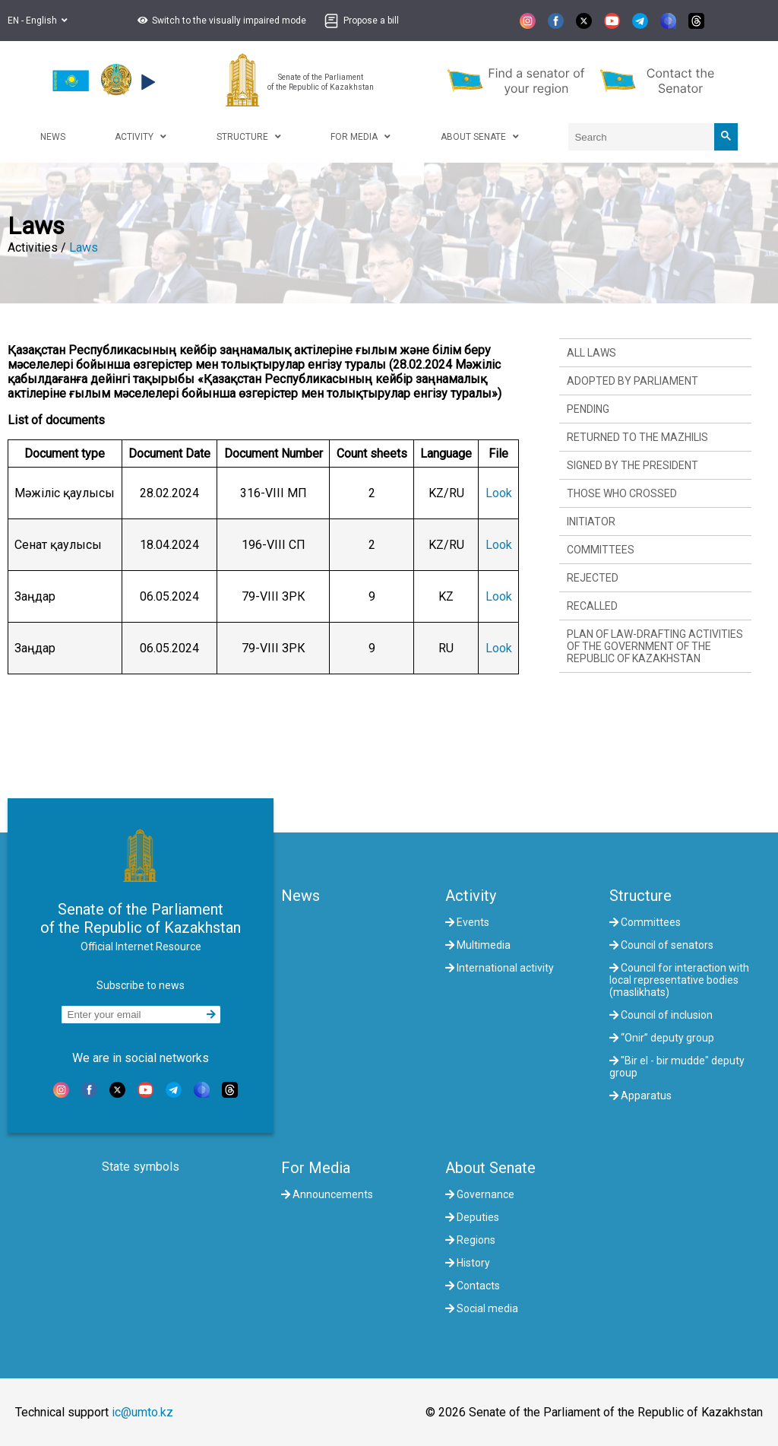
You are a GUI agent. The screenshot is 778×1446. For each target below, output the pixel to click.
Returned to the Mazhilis (637, 437)
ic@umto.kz (142, 1412)
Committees (600, 550)
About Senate (490, 1168)
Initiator (591, 521)
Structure (640, 895)
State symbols (140, 1166)
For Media (315, 1168)
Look (498, 493)
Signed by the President (632, 465)
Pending (588, 409)
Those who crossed (622, 493)
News (300, 895)
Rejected (592, 578)
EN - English (38, 20)
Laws (83, 247)
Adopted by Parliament (632, 381)
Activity (470, 895)
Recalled (592, 606)
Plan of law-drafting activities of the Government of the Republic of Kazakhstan (655, 646)
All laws (591, 353)
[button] (220, 20)
